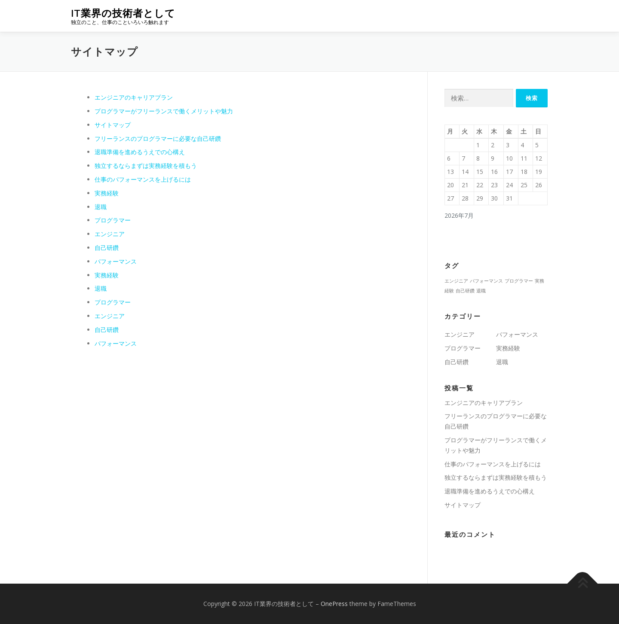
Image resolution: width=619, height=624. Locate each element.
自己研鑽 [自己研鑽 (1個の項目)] (465, 291)
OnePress (334, 604)
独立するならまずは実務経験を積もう (146, 165)
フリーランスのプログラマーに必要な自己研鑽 (158, 138)
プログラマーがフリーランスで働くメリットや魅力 (164, 111)
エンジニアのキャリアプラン (134, 97)
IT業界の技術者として (123, 13)
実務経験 (107, 193)
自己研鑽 (107, 248)
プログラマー (113, 220)
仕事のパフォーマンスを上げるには (143, 179)
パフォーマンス (116, 261)
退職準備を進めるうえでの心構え (140, 152)
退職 (101, 207)
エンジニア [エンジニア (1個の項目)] (456, 281)
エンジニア (110, 234)
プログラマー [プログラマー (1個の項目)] (519, 281)
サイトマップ (113, 125)
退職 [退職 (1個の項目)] (481, 291)
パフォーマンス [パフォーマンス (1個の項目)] (486, 281)
